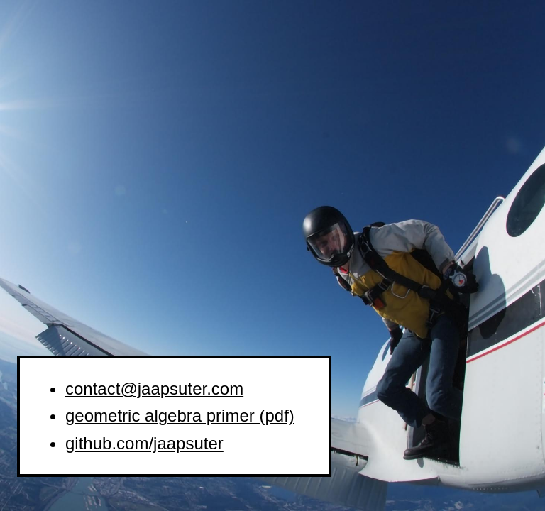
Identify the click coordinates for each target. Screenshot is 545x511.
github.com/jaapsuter (144, 443)
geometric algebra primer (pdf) (179, 415)
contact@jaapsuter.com (154, 388)
